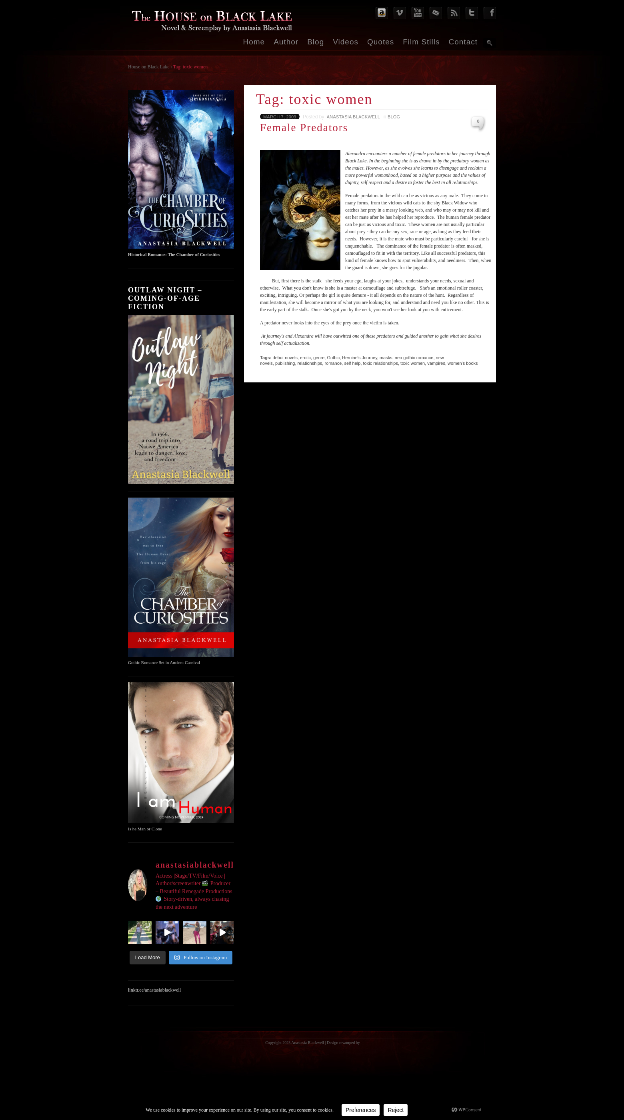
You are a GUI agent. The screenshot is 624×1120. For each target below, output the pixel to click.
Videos (345, 42)
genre (318, 357)
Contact (463, 42)
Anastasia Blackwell (353, 116)
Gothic (333, 357)
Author (286, 42)
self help (352, 363)
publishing (285, 363)
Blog (315, 42)
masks (386, 357)
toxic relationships (380, 363)
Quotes (380, 42)
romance (333, 363)
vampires (436, 363)
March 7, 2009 (279, 116)
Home (254, 42)
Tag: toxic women (190, 67)
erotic (305, 357)
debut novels (285, 357)
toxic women (412, 363)
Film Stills (421, 42)
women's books (463, 363)
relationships (310, 363)
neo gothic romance (414, 357)
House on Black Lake (149, 67)
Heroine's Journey (359, 357)
